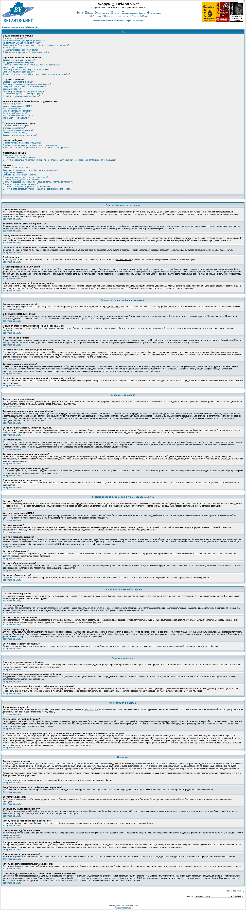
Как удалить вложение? (14, 172)
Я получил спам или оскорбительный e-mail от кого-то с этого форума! (36, 147)
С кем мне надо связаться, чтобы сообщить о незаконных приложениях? (37, 189)
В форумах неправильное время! (18, 62)
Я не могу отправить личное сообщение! (22, 143)
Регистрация (154, 13)
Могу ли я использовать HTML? (17, 106)
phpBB (118, 906)
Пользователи (102, 13)
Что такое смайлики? (12, 108)
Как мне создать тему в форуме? (18, 82)
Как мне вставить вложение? (16, 168)
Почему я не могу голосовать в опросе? (21, 96)
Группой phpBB (91, 709)
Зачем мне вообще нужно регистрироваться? (24, 40)
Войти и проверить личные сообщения (120, 16)
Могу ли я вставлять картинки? (17, 111)
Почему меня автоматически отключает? (22, 43)
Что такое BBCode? (12, 104)
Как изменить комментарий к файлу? (20, 175)
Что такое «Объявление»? (15, 113)
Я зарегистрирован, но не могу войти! (20, 50)
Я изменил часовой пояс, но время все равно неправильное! (31, 65)
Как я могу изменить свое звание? (18, 72)
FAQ (80, 13)
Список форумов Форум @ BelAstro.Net (20, 27)
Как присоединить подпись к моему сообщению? (25, 86)
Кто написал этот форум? (14, 155)
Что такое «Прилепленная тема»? (18, 115)
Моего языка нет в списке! (15, 67)
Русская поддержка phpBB (123, 907)
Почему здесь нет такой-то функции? (20, 157)
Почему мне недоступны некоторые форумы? (24, 94)
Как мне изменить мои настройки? (19, 60)
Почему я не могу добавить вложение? (21, 179)
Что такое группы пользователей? (18, 130)
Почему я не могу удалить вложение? (20, 184)
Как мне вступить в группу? (15, 133)
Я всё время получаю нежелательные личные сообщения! (30, 145)
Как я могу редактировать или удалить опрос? (24, 91)
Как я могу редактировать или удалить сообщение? (27, 84)
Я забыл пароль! (10, 47)
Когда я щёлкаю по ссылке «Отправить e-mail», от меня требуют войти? (36, 74)
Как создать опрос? (12, 89)
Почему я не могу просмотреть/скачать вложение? (26, 186)
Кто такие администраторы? (16, 125)
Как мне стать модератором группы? (20, 135)
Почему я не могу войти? (14, 38)
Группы (115, 13)
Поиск (89, 13)
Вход (143, 16)
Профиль (95, 16)
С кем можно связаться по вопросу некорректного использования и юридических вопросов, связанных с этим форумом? (59, 160)
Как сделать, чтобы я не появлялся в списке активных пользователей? (36, 45)
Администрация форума (133, 13)
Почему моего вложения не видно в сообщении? (25, 177)
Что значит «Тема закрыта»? (16, 118)
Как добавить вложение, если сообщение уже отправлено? (30, 170)
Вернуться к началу (12, 219)
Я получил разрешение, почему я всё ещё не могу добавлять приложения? (38, 182)
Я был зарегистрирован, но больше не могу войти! (26, 52)
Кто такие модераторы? (14, 128)
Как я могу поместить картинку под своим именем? (26, 69)
